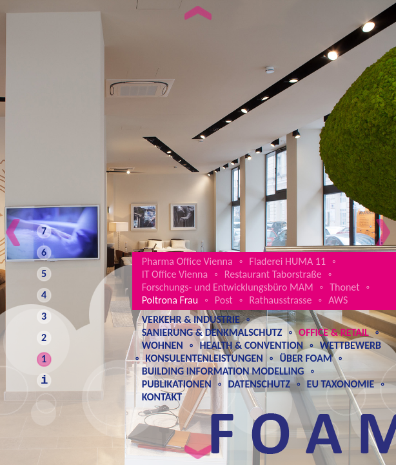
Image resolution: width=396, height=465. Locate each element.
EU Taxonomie (341, 384)
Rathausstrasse (280, 300)
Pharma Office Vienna (187, 261)
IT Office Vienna (175, 274)
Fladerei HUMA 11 (287, 261)
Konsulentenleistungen (203, 358)
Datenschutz (259, 384)
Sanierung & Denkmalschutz (212, 332)
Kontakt (162, 397)
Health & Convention (251, 345)
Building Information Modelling (223, 371)
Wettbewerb (350, 345)
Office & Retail (334, 332)
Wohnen (162, 345)
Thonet (344, 287)
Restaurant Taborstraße (273, 274)
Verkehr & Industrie (191, 319)
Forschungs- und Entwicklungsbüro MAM (227, 287)
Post (224, 300)
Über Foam (305, 358)
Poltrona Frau (170, 300)
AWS (338, 300)
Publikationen (177, 384)
